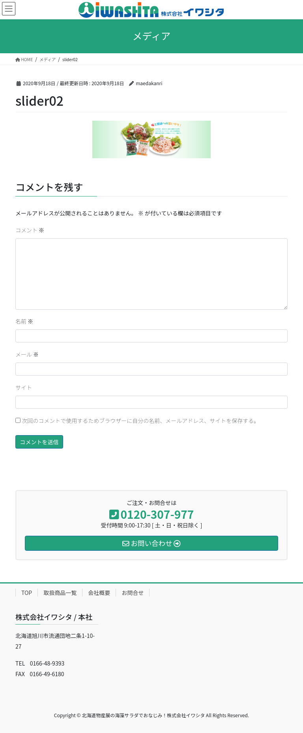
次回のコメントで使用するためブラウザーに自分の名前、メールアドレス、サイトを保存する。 (140, 420)
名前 (24, 321)
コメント (29, 230)
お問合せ (133, 592)
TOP (26, 592)
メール (27, 354)
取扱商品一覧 (60, 592)
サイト (23, 387)
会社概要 (99, 592)
